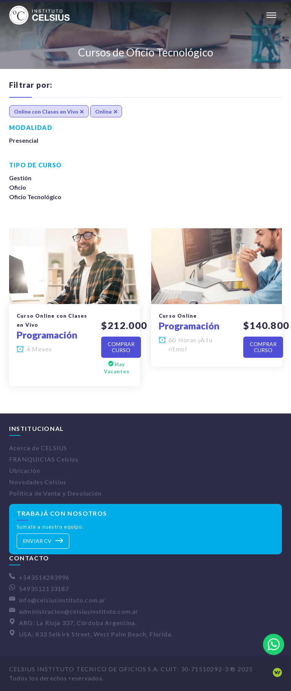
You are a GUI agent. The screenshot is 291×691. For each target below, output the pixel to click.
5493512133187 (44, 588)
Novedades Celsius (37, 481)
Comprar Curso (121, 347)
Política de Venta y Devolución (55, 493)
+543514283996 (44, 577)
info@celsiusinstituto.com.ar (62, 600)
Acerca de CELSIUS (38, 447)
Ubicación (24, 470)
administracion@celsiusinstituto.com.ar (79, 611)
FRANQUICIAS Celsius (43, 459)
